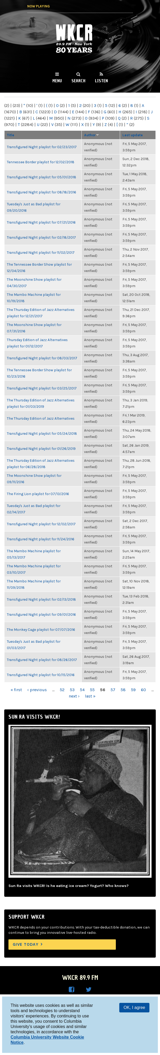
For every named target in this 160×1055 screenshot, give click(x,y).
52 (62, 689)
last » (90, 696)
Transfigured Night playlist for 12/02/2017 (41, 524)
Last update (132, 135)
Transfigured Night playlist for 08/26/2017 (42, 660)
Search (78, 81)
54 (82, 689)
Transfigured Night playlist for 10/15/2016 (41, 675)
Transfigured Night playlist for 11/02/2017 (41, 252)
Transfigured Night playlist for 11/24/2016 (40, 539)
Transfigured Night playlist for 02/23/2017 (42, 147)
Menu (57, 81)
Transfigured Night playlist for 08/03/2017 (42, 358)
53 (72, 689)
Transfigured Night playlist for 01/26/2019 (41, 448)
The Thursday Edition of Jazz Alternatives (41, 418)
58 (123, 689)
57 (113, 689)
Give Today (26, 944)
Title (10, 135)
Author (91, 135)
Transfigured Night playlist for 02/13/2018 (41, 599)
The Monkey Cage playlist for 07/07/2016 (41, 629)
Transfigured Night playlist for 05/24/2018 (42, 433)
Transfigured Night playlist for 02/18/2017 (41, 237)
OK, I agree (134, 1007)
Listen (101, 81)
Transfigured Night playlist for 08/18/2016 (41, 192)
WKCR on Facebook (71, 989)
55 (92, 689)
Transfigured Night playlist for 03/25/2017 (42, 388)
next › (74, 696)
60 (143, 689)
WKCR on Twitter (88, 989)
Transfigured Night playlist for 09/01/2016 (41, 614)
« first (16, 689)
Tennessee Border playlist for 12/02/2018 (40, 162)
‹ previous (37, 689)
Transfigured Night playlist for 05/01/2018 (41, 177)
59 (133, 689)
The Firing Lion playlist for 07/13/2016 (38, 494)
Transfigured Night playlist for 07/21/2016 (41, 222)
